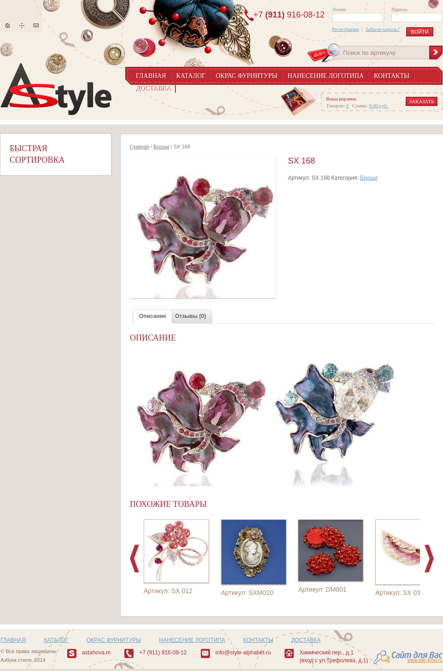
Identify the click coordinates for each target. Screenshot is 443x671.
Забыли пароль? (383, 29)
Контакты (391, 75)
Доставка (153, 87)
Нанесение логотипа (326, 75)
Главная (7, 25)
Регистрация (345, 29)
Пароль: (399, 9)
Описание (152, 316)
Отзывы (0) (190, 316)
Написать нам (36, 25)
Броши (161, 146)
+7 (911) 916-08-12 (163, 652)
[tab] (152, 316)
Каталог (191, 75)
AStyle (55, 89)
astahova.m (96, 652)
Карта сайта (21, 25)
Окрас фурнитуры (246, 75)
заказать (421, 101)
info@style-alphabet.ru (243, 652)
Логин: (339, 9)
